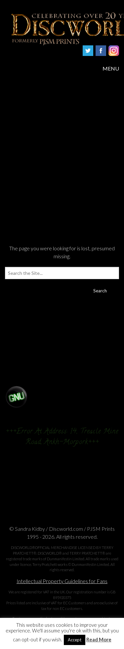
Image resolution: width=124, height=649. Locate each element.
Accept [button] (74, 639)
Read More (98, 639)
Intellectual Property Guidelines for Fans (62, 581)
